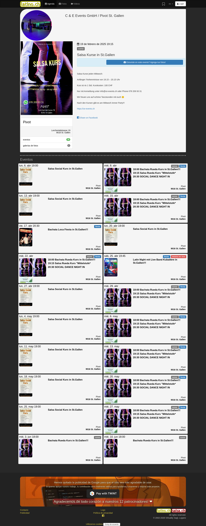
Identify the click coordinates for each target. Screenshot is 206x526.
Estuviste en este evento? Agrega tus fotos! (145, 62)
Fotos (63, 4)
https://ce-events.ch (86, 109)
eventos (46, 139)
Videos (75, 4)
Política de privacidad (103, 513)
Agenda (49, 4)
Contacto (24, 510)
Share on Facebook (87, 118)
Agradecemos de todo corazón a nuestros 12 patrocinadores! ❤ (103, 501)
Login (180, 4)
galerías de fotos (46, 145)
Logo (103, 510)
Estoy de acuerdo (111, 524)
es (171, 4)
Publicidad (25, 513)
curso (81, 49)
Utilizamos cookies (94, 524)
